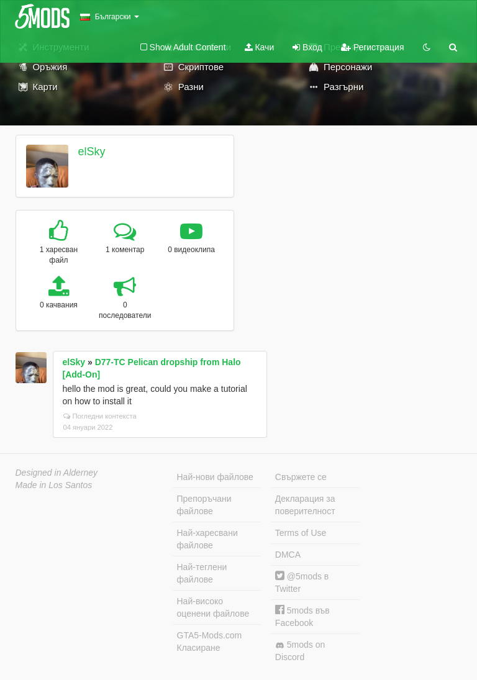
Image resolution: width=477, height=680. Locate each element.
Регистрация (372, 47)
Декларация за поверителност (305, 505)
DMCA (288, 555)
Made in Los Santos (54, 485)
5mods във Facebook (302, 616)
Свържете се (301, 477)
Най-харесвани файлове (207, 539)
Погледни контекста (100, 416)
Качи (260, 47)
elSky (91, 151)
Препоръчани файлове (204, 505)
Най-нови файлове (215, 477)
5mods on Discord (300, 651)
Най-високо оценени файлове (213, 607)
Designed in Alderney (57, 473)
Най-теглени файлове (202, 573)
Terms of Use (300, 533)
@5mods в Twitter (302, 582)
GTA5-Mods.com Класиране (209, 641)
